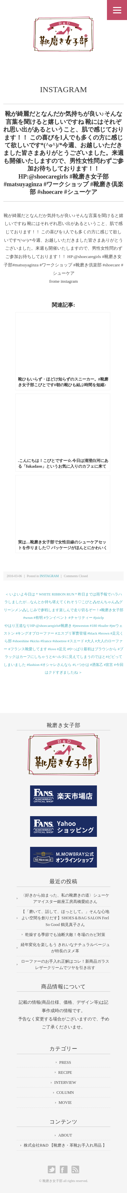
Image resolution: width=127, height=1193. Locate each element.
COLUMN (65, 1092)
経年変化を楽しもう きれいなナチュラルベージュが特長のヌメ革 (65, 947)
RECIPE (65, 1072)
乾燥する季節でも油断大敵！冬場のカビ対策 (65, 934)
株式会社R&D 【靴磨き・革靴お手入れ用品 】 (65, 1145)
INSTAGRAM (63, 89)
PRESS (65, 1062)
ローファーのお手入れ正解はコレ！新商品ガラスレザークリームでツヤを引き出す (65, 964)
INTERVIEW (65, 1082)
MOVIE (65, 1102)
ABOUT (65, 1135)
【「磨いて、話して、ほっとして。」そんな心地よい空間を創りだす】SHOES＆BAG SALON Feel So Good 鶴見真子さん (65, 918)
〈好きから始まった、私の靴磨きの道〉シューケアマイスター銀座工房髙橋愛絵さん (65, 898)
